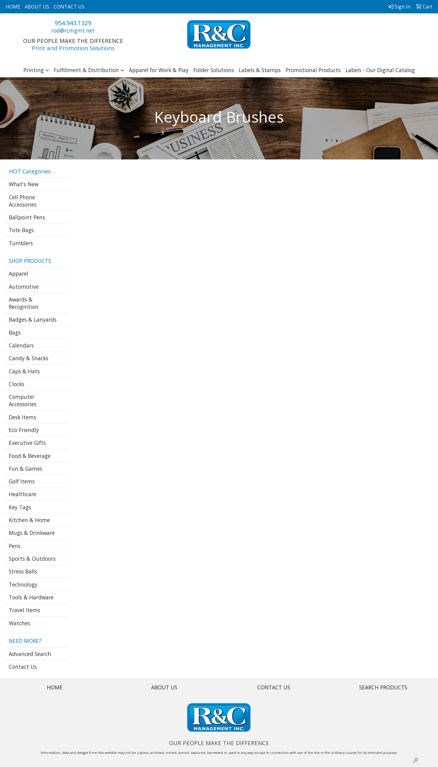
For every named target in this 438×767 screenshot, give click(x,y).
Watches (19, 623)
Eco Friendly (24, 430)
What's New (23, 184)
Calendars (21, 345)
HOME (13, 6)
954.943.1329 (73, 23)
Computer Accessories (22, 400)
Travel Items (24, 610)
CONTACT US (69, 6)
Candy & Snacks (28, 358)
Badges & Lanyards (33, 319)
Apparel (18, 273)
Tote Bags (21, 230)
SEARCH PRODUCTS (383, 687)
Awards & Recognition (23, 303)
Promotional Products (313, 70)
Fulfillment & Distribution (86, 70)
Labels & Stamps (260, 70)
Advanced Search (30, 653)
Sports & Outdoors (32, 558)
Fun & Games (25, 468)
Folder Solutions (213, 70)
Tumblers (21, 243)
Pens (14, 545)
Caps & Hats (24, 371)
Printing (33, 70)
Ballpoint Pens (27, 217)
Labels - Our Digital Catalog (380, 70)
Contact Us (23, 666)
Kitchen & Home (29, 520)
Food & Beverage (29, 455)
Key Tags (20, 507)
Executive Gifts (27, 442)
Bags (15, 332)
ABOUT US (37, 6)
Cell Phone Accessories (22, 200)
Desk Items (22, 417)
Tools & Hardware (31, 597)
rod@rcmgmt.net (73, 30)
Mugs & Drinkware (32, 532)
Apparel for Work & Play (159, 70)
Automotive (24, 286)
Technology (23, 584)
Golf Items (22, 481)
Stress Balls (23, 571)
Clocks (16, 384)
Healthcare (22, 494)
